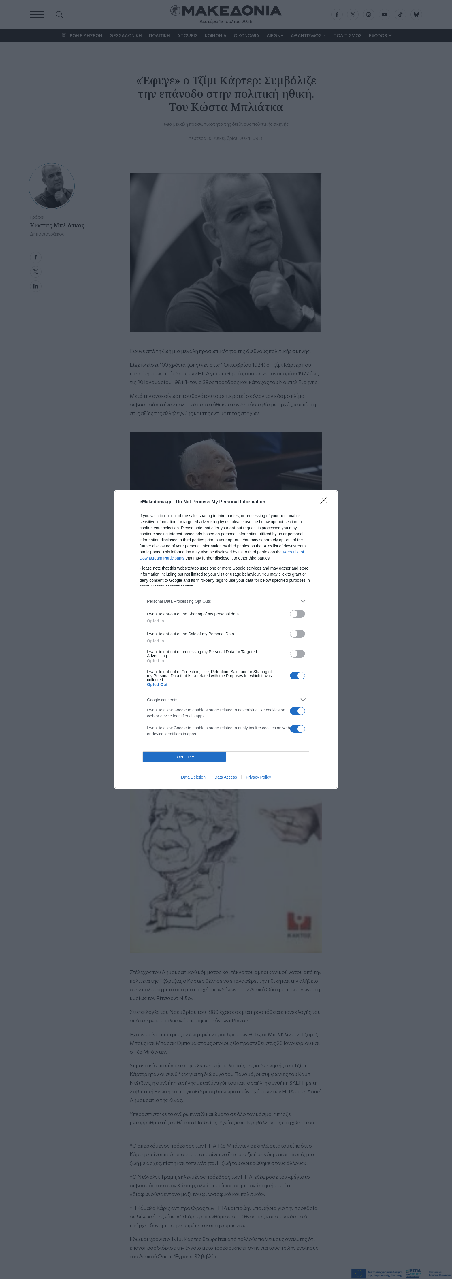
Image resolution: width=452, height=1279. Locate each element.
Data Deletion (193, 777)
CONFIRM (184, 757)
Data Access (225, 777)
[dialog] (226, 639)
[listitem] (226, 601)
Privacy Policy (258, 777)
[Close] (325, 502)
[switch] (297, 614)
